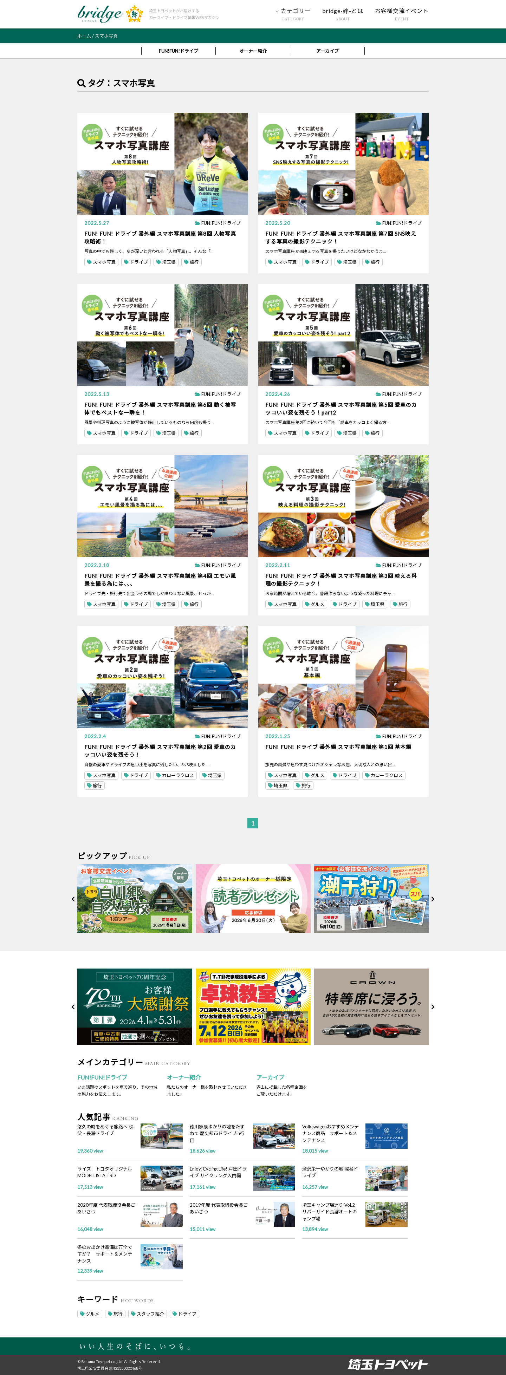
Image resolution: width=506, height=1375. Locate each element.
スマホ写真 (101, 262)
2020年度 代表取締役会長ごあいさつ (106, 1208)
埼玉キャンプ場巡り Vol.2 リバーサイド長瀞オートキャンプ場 (329, 1211)
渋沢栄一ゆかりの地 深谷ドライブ (330, 1172)
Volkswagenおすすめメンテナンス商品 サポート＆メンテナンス (330, 1133)
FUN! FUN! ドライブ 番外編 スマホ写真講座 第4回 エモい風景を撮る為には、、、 (160, 580)
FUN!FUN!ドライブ (178, 51)
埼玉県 (166, 262)
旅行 (191, 262)
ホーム (84, 36)
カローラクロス (175, 775)
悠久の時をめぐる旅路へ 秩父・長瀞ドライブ (105, 1130)
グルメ (314, 604)
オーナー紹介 (253, 51)
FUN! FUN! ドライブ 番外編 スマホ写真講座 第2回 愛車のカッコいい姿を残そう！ (160, 751)
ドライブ (136, 262)
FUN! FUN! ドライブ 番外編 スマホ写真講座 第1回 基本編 (338, 747)
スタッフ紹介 (147, 1314)
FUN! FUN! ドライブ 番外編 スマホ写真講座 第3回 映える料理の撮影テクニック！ (341, 580)
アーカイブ (327, 51)
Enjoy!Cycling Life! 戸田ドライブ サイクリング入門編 (218, 1172)
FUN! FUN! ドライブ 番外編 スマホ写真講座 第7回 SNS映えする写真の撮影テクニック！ (340, 237)
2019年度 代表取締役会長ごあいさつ (219, 1208)
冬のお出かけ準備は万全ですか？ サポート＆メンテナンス (104, 1254)
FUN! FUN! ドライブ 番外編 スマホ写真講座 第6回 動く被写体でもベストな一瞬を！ (160, 409)
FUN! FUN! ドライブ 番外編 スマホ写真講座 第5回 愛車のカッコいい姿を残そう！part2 (341, 409)
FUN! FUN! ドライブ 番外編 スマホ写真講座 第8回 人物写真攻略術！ (160, 237)
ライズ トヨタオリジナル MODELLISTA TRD (104, 1172)
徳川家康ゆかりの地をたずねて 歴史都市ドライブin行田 (217, 1133)
